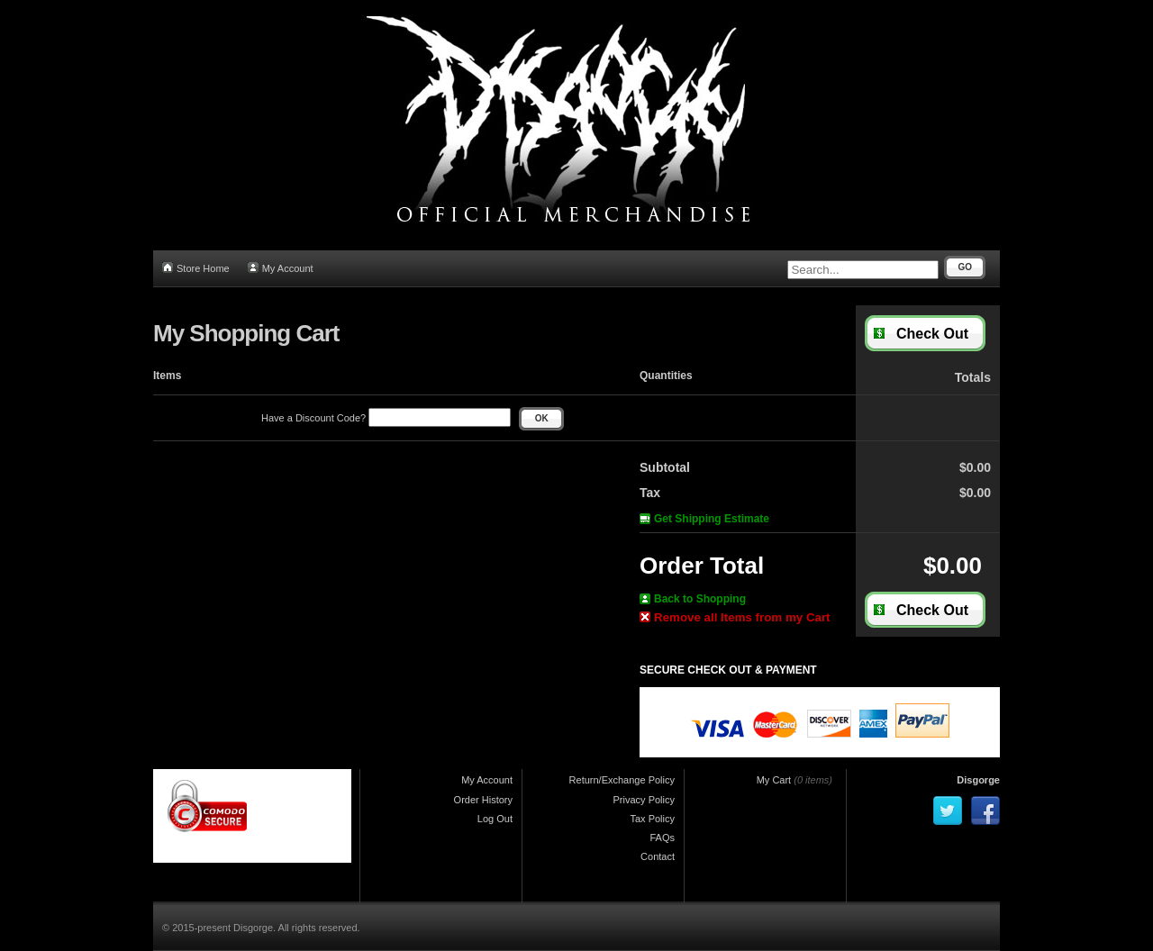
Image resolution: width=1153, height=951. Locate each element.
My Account (280, 268)
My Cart (774, 779)
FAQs (662, 837)
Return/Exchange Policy (622, 779)
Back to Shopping (693, 599)
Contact (657, 856)
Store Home (196, 268)
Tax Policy (652, 818)
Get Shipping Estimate (704, 518)
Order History (483, 799)
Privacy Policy (644, 799)
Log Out (495, 818)
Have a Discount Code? (386, 417)
